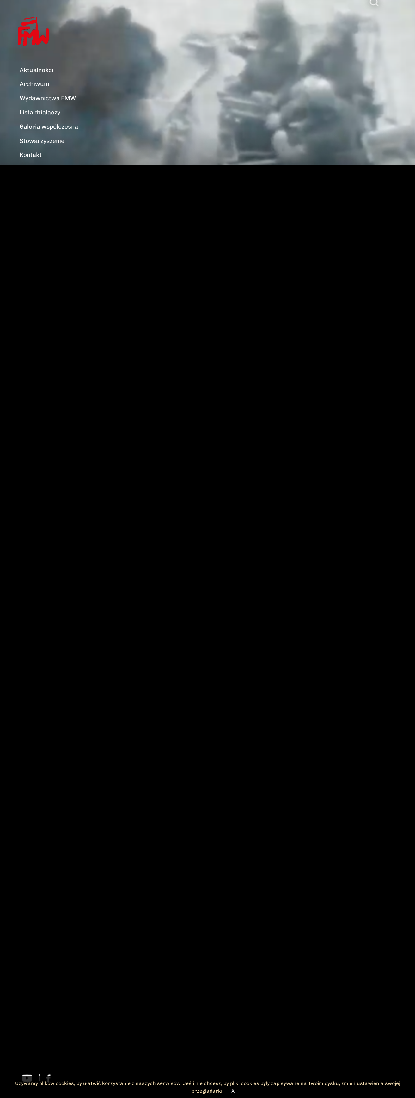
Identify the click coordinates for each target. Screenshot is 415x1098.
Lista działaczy (40, 112)
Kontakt (31, 154)
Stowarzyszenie (42, 141)
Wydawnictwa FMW (48, 98)
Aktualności (36, 70)
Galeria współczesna (49, 126)
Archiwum (34, 84)
